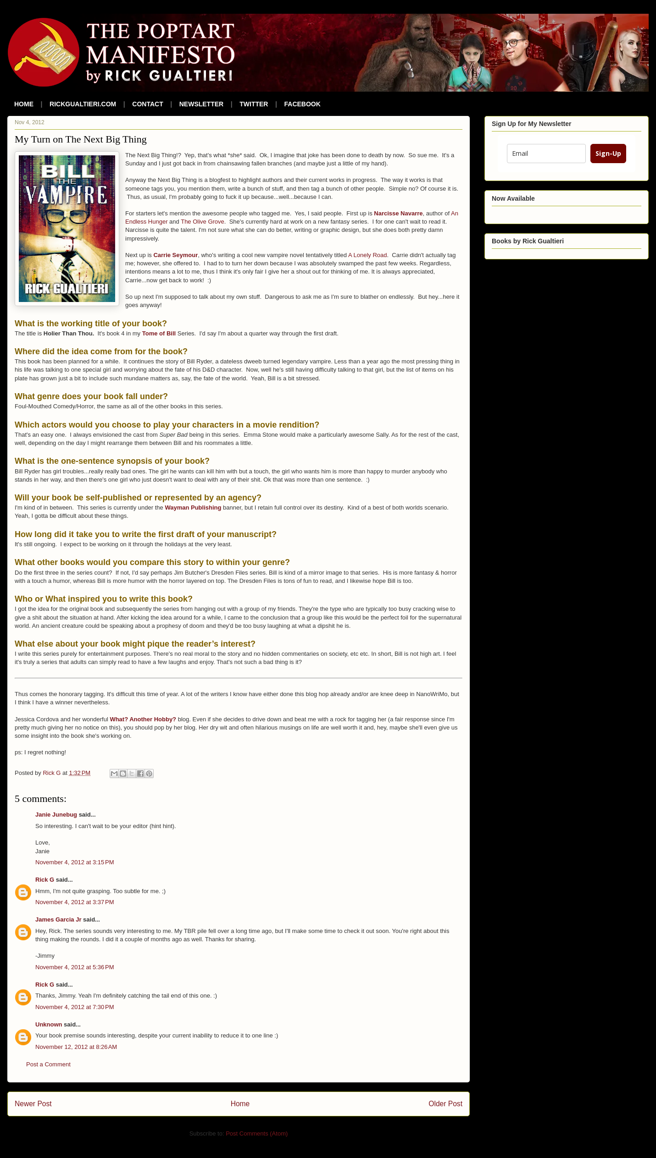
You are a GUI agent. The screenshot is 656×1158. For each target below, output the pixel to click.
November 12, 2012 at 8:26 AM (76, 1046)
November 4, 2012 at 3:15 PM (74, 862)
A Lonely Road (367, 255)
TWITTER (253, 104)
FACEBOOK (302, 104)
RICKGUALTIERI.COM (83, 104)
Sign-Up (608, 153)
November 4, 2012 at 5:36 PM (74, 967)
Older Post (445, 1104)
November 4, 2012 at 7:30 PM (74, 1007)
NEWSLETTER (201, 104)
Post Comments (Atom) (257, 1133)
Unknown (48, 1024)
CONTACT (147, 104)
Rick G (44, 879)
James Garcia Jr (58, 919)
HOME (23, 104)
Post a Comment (48, 1064)
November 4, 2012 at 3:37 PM (74, 902)
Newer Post (33, 1104)
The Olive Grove (202, 221)
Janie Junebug (56, 814)
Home (240, 1104)
